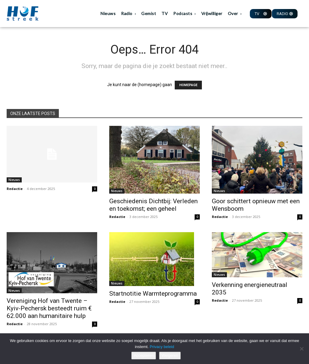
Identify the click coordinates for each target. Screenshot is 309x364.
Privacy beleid (162, 346)
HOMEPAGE (188, 85)
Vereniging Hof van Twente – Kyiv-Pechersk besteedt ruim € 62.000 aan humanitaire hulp (49, 308)
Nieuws (14, 180)
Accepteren (144, 355)
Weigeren (169, 355)
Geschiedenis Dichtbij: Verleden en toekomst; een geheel (153, 205)
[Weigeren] (301, 349)
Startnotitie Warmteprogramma (153, 293)
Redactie (15, 188)
